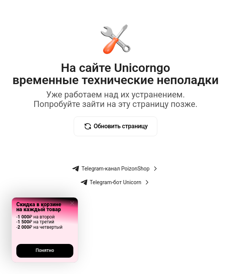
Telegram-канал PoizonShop (115, 168)
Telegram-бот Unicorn (115, 182)
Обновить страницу (116, 126)
